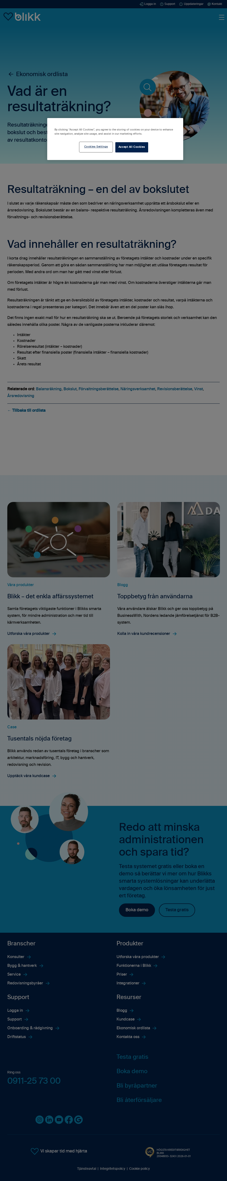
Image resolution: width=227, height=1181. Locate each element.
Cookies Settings (96, 146)
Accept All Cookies (131, 147)
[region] (115, 139)
